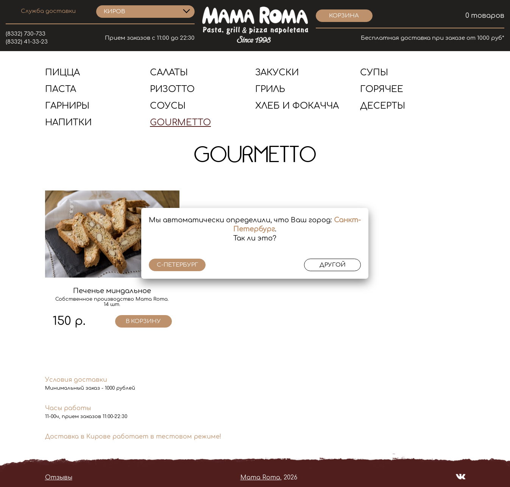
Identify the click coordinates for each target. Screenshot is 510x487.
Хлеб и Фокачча (297, 106)
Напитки (68, 122)
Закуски (277, 72)
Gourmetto (180, 122)
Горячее (381, 89)
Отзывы (58, 477)
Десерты (382, 106)
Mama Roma (260, 477)
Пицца (62, 72)
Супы (374, 72)
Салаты (169, 72)
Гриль (270, 89)
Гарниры (67, 106)
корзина (344, 15)
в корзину (143, 321)
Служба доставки (48, 11)
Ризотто (172, 89)
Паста (60, 89)
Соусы (168, 106)
